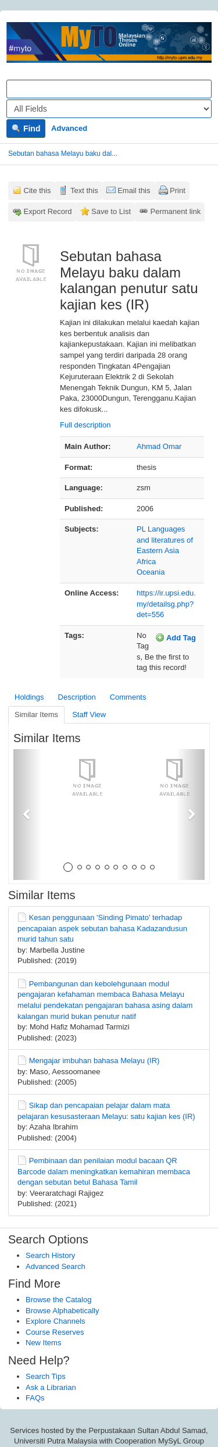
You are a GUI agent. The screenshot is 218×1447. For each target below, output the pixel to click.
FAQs (35, 1397)
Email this (133, 190)
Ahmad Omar (159, 446)
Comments (128, 697)
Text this (84, 190)
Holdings (29, 697)
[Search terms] (109, 89)
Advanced (69, 128)
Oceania (151, 572)
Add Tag (175, 637)
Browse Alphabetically (62, 1310)
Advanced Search (55, 1266)
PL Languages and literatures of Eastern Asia (165, 540)
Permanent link (176, 211)
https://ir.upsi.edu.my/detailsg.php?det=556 (166, 604)
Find (26, 128)
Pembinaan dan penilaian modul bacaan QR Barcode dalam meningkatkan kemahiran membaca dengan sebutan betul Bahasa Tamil (103, 1171)
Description (77, 697)
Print (177, 190)
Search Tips (46, 1376)
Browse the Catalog (58, 1299)
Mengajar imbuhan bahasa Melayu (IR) (94, 1060)
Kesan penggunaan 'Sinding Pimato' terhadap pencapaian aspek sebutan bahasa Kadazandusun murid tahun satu (102, 928)
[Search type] (109, 108)
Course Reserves (55, 1332)
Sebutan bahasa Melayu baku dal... (62, 153)
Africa (146, 561)
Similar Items (36, 714)
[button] (27, 814)
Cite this (37, 190)
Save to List (111, 211)
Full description (85, 424)
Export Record (48, 211)
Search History (50, 1255)
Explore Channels (55, 1321)
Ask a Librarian (51, 1387)
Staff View (89, 714)
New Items (43, 1342)
